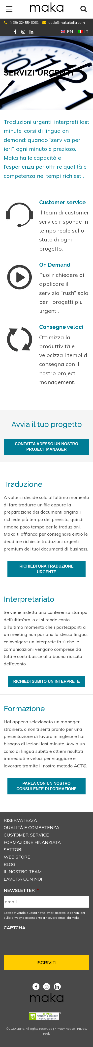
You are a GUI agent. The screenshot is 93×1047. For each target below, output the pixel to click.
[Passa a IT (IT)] (83, 31)
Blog (9, 864)
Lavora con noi (23, 879)
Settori (13, 849)
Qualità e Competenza (31, 827)
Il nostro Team (23, 871)
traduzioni (52, 541)
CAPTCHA (14, 928)
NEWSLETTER (21, 890)
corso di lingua (19, 751)
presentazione (18, 736)
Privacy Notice (65, 1028)
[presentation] (41, 943)
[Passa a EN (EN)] (67, 31)
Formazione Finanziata (32, 842)
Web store (17, 857)
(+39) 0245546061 (24, 22)
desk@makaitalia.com (66, 22)
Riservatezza (20, 820)
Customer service (26, 835)
